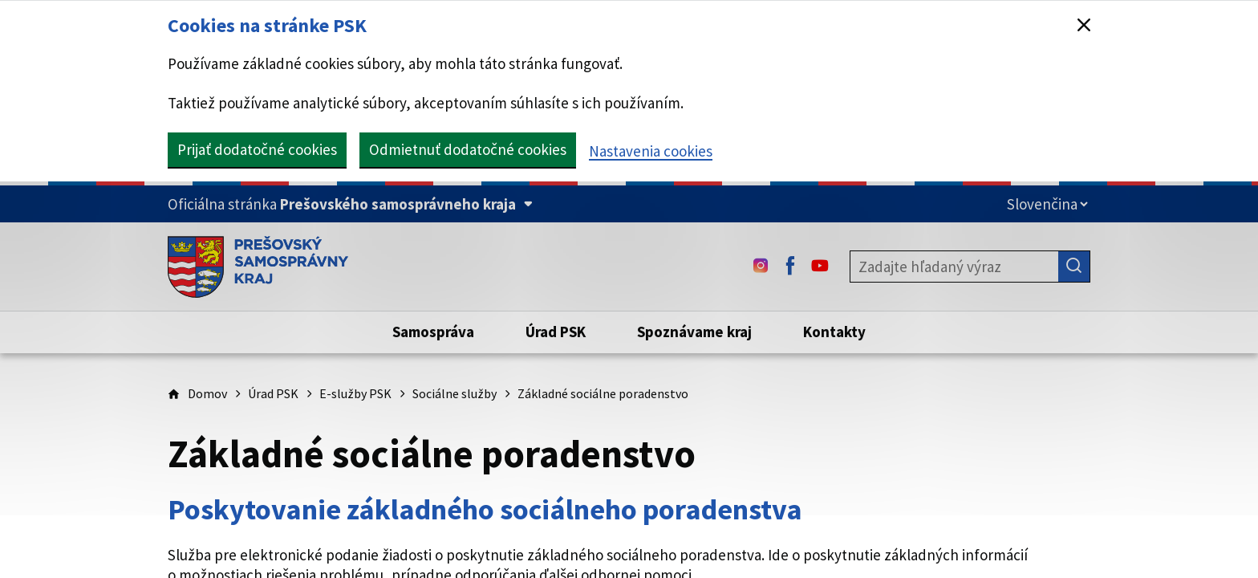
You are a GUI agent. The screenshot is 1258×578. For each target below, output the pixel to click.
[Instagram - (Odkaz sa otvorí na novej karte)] (760, 266)
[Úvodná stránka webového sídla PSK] (258, 266)
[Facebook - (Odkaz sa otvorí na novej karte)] (790, 266)
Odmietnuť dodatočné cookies (467, 149)
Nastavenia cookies (650, 151)
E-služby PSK (355, 393)
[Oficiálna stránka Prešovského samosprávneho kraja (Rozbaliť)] (350, 204)
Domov (207, 393)
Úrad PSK (273, 393)
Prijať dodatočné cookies (257, 149)
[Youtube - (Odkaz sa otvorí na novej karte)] (820, 266)
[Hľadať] (1074, 266)
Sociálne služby (454, 393)
